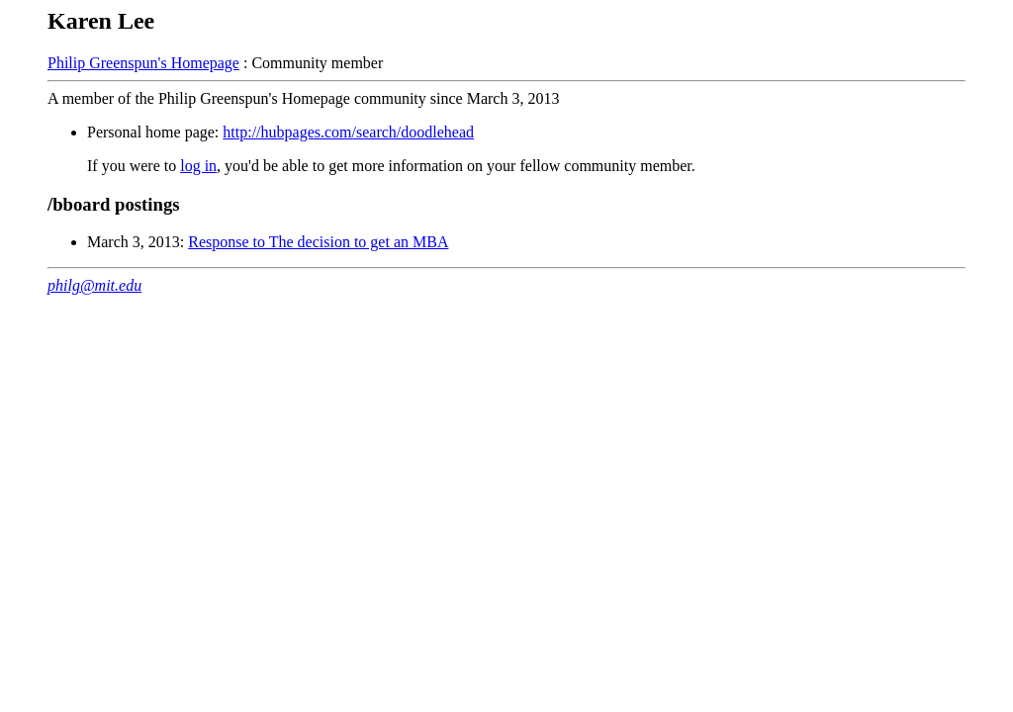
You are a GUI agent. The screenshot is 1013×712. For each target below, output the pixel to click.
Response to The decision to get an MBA (318, 241)
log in (198, 165)
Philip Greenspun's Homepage (143, 62)
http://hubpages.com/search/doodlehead (348, 132)
